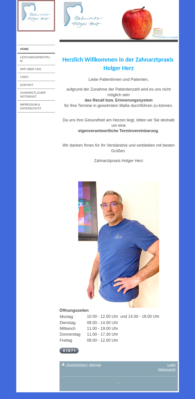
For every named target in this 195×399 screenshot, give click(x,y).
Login (171, 365)
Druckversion (74, 365)
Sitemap (95, 365)
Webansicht (166, 369)
